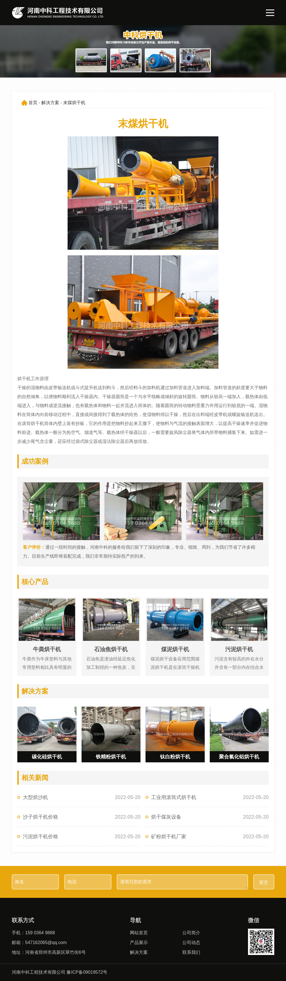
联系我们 (191, 952)
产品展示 (139, 942)
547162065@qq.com (46, 942)
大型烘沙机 (35, 797)
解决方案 (50, 102)
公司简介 (191, 932)
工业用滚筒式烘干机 (173, 797)
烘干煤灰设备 (166, 817)
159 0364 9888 (40, 932)
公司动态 (191, 942)
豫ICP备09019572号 (86, 972)
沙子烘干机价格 (40, 817)
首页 (32, 102)
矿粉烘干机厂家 (168, 836)
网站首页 (139, 932)
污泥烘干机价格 (40, 836)
